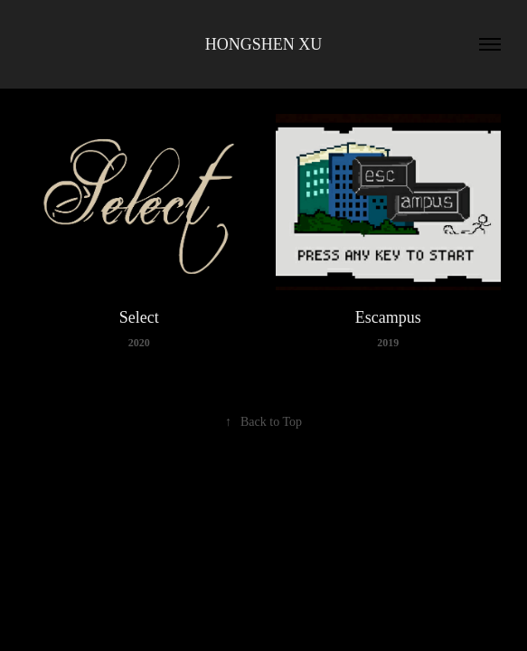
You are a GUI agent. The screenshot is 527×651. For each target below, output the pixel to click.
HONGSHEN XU (264, 44)
